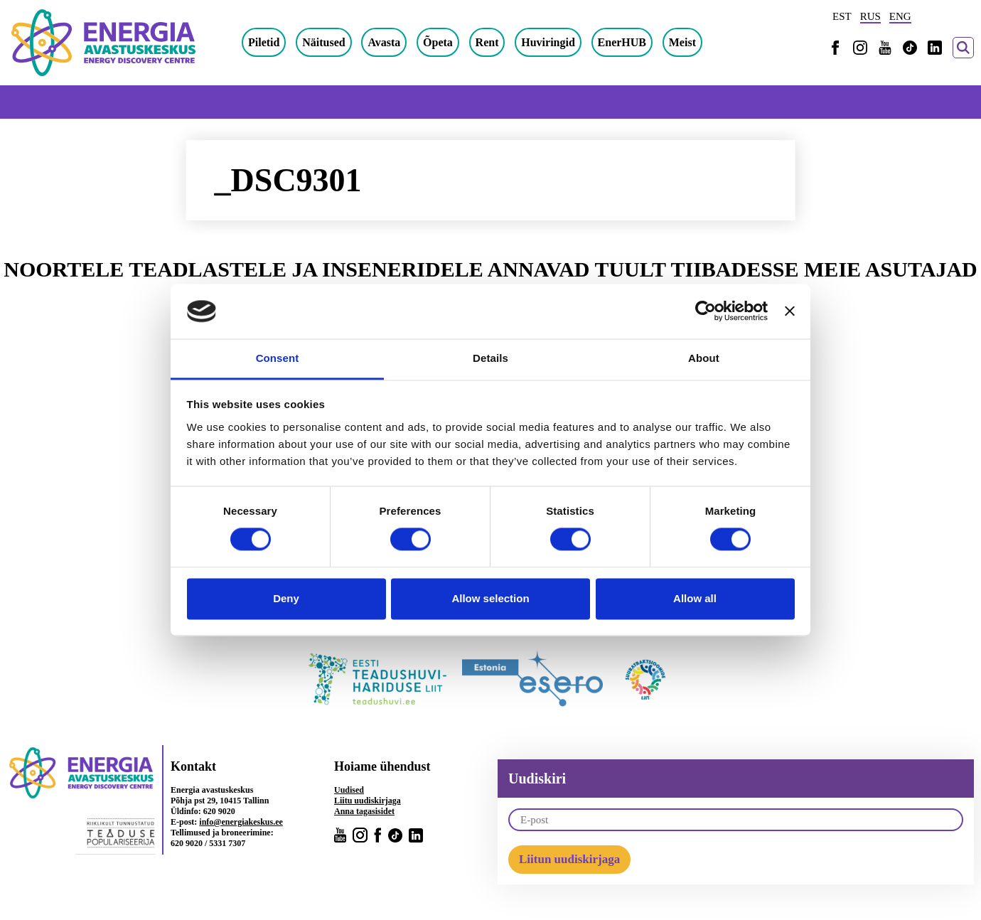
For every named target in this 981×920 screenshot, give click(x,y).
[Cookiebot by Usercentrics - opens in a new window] (705, 311)
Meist (682, 42)
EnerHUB (622, 42)
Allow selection (490, 598)
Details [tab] (490, 358)
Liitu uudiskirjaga (367, 801)
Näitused (323, 42)
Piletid (263, 42)
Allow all (695, 598)
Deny (286, 598)
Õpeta (438, 42)
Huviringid (548, 42)
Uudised (349, 790)
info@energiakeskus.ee (241, 822)
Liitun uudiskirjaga (569, 859)
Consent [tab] (277, 358)
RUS (870, 16)
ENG (900, 16)
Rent (487, 42)
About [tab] (703, 358)
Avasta (384, 42)
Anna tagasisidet (364, 811)
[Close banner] (790, 311)
